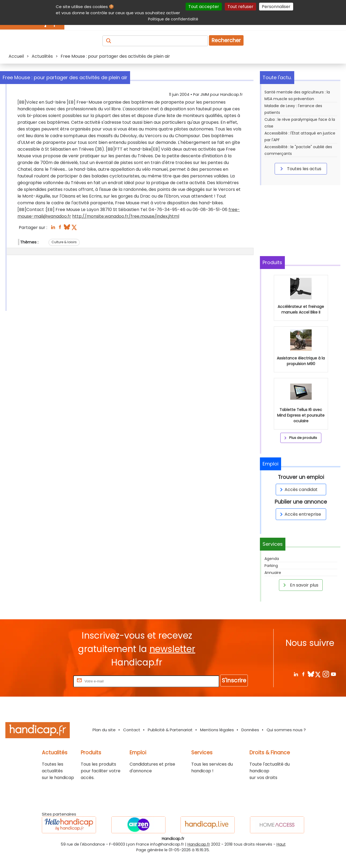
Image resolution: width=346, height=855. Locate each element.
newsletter (172, 649)
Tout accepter (203, 6)
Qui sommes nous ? (286, 730)
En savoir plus (299, 585)
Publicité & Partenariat (170, 730)
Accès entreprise (299, 514)
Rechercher (226, 40)
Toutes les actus (299, 168)
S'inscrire (234, 680)
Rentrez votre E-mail (50, 681)
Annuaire (272, 572)
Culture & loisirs (64, 242)
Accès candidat (298, 489)
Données (250, 730)
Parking (271, 565)
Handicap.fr (198, 844)
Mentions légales (217, 730)
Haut (281, 844)
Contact (131, 730)
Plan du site (104, 730)
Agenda (271, 558)
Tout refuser (240, 6)
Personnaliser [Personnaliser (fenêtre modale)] (276, 6)
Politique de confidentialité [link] (173, 19)
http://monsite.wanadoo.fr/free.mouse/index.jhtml (125, 216)
